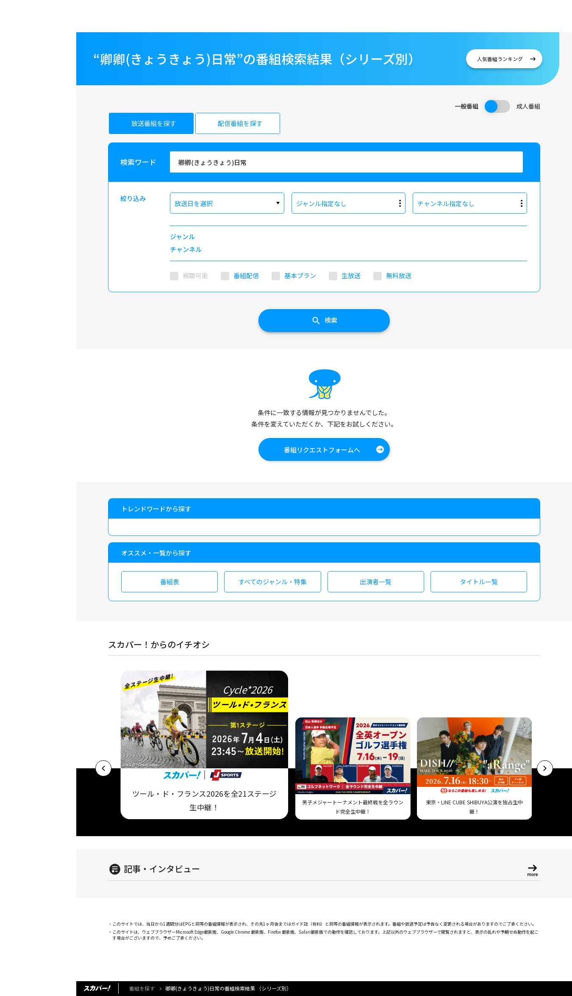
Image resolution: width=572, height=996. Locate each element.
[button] (103, 768)
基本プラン (300, 275)
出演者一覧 (376, 581)
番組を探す (142, 988)
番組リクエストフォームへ (322, 449)
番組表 (169, 581)
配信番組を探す (240, 123)
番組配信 (246, 275)
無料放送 (398, 275)
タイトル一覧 (479, 581)
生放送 (351, 275)
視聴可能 (195, 275)
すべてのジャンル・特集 (272, 581)
